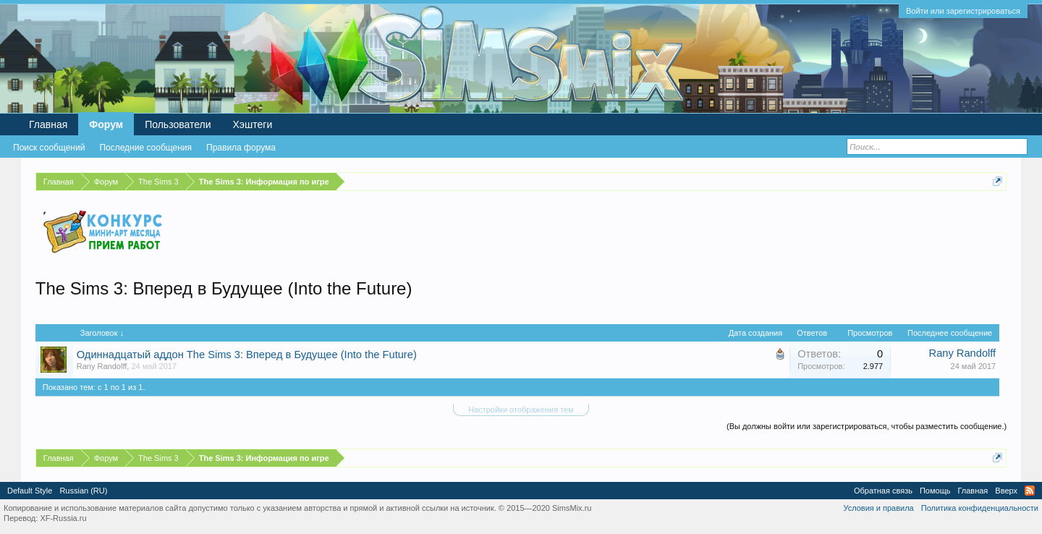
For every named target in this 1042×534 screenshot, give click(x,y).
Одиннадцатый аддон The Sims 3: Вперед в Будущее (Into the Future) (247, 354)
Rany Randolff (102, 366)
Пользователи (178, 124)
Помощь (935, 490)
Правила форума (241, 148)
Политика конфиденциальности (979, 508)
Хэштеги (253, 124)
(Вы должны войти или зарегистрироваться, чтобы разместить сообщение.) (867, 426)
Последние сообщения (145, 148)
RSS (1030, 491)
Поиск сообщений (49, 148)
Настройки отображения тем (521, 409)
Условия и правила (878, 508)
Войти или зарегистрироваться (963, 11)
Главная (48, 124)
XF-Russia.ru (63, 518)
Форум (106, 124)
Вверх (1006, 490)
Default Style (29, 490)
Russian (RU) (83, 490)
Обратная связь (883, 490)
